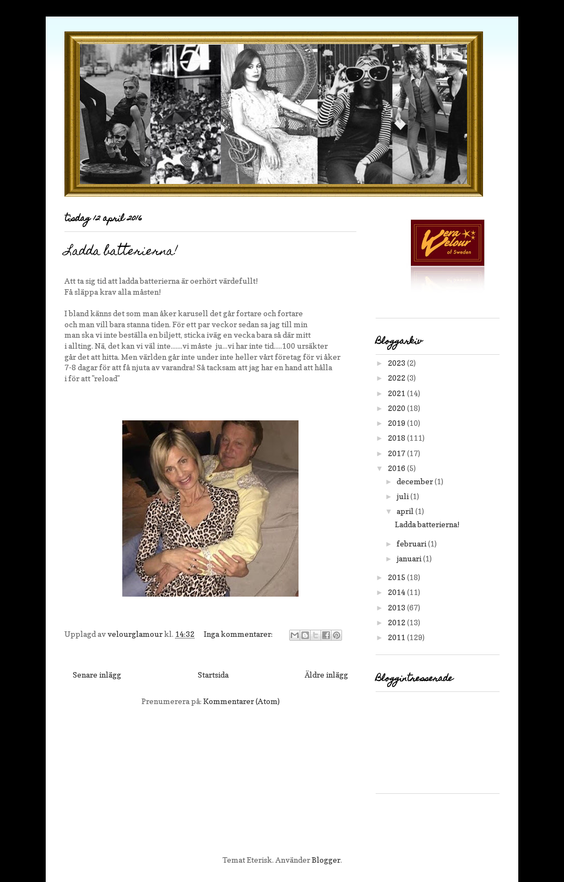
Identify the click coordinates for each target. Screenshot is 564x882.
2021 (397, 393)
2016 (397, 468)
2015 (397, 577)
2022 (397, 377)
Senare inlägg (97, 674)
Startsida (213, 674)
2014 (397, 592)
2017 (397, 453)
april (406, 511)
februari (412, 543)
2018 (397, 437)
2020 (397, 408)
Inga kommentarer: (239, 633)
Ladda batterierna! (121, 252)
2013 (397, 607)
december (416, 481)
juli (403, 496)
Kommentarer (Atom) (241, 701)
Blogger (326, 859)
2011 (397, 637)
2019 (397, 423)
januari (410, 558)
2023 (397, 362)
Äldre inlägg (326, 674)
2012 (397, 622)
